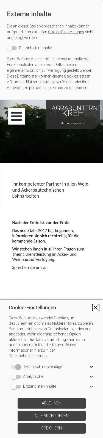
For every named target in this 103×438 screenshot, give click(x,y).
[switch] (29, 48)
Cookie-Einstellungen (66, 32)
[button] (95, 307)
